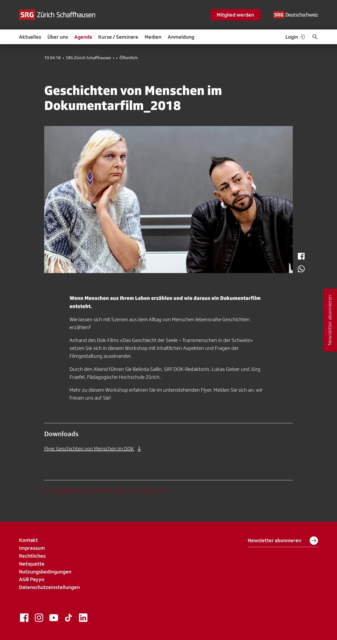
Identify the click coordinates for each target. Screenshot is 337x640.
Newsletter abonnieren (283, 540)
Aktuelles (30, 37)
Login (295, 37)
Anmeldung (181, 37)
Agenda (83, 37)
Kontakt (28, 540)
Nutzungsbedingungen (45, 572)
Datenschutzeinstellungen (49, 587)
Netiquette (31, 564)
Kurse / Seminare (118, 37)
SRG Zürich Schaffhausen (88, 58)
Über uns (57, 37)
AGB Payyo (31, 579)
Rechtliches (32, 556)
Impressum (32, 548)
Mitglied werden (235, 15)
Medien (153, 37)
